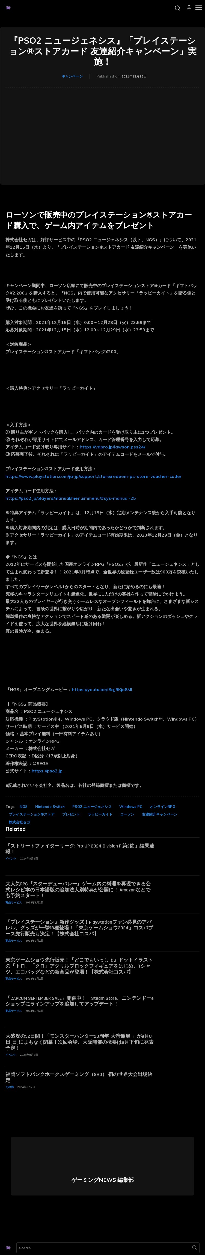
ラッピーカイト (100, 814)
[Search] (194, 1247)
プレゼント (71, 814)
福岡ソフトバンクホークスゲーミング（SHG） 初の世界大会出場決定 (78, 1077)
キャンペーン (72, 76)
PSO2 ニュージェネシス (92, 806)
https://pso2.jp (47, 771)
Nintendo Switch (50, 806)
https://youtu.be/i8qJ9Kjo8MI (102, 689)
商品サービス (13, 902)
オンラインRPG (162, 806)
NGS (24, 806)
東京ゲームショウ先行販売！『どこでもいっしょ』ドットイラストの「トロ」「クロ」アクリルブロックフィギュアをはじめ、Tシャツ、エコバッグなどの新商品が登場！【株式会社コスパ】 (79, 966)
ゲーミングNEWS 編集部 (103, 1180)
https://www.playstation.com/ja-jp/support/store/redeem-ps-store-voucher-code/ (93, 476)
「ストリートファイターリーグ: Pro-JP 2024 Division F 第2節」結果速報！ (79, 849)
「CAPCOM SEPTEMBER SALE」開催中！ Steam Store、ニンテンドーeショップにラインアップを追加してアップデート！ (79, 1001)
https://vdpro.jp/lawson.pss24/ (112, 447)
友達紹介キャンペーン (159, 814)
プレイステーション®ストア (32, 814)
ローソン (127, 814)
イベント (10, 858)
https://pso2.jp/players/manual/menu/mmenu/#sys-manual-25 (70, 498)
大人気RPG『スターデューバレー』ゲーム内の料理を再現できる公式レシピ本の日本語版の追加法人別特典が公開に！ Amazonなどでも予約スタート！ (78, 890)
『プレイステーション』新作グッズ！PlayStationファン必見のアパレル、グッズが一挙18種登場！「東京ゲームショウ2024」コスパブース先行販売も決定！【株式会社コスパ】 (79, 928)
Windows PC (130, 806)
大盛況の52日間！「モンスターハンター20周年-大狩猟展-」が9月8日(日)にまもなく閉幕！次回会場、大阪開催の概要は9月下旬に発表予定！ (79, 1042)
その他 (9, 1087)
